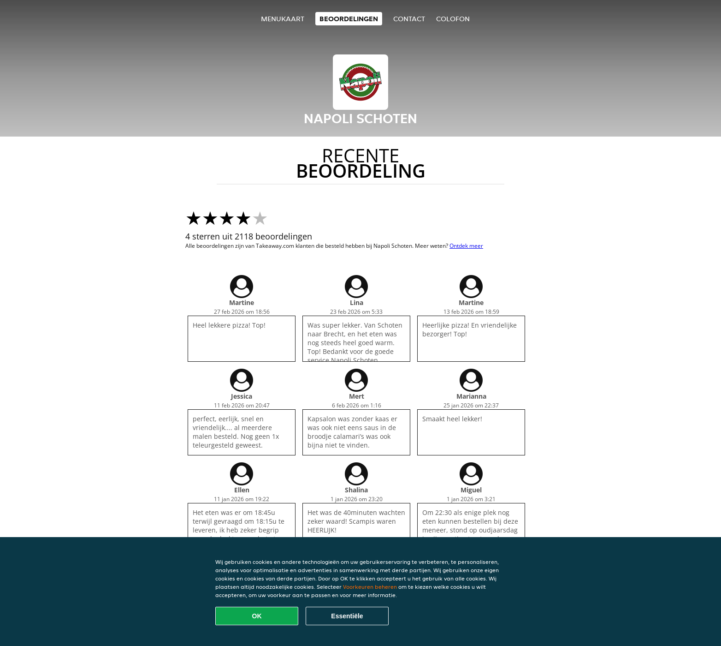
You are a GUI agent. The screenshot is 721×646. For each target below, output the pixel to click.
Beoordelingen (348, 19)
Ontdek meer (466, 246)
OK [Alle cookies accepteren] (257, 616)
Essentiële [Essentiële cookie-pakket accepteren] (347, 616)
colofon (453, 19)
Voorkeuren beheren (370, 586)
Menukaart (282, 19)
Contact (409, 19)
